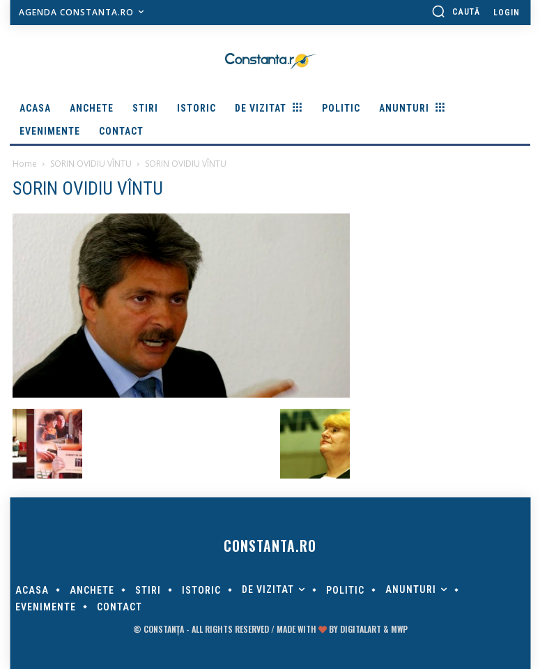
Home (25, 164)
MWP (399, 629)
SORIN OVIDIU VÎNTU (91, 164)
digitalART (360, 629)
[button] (455, 11)
